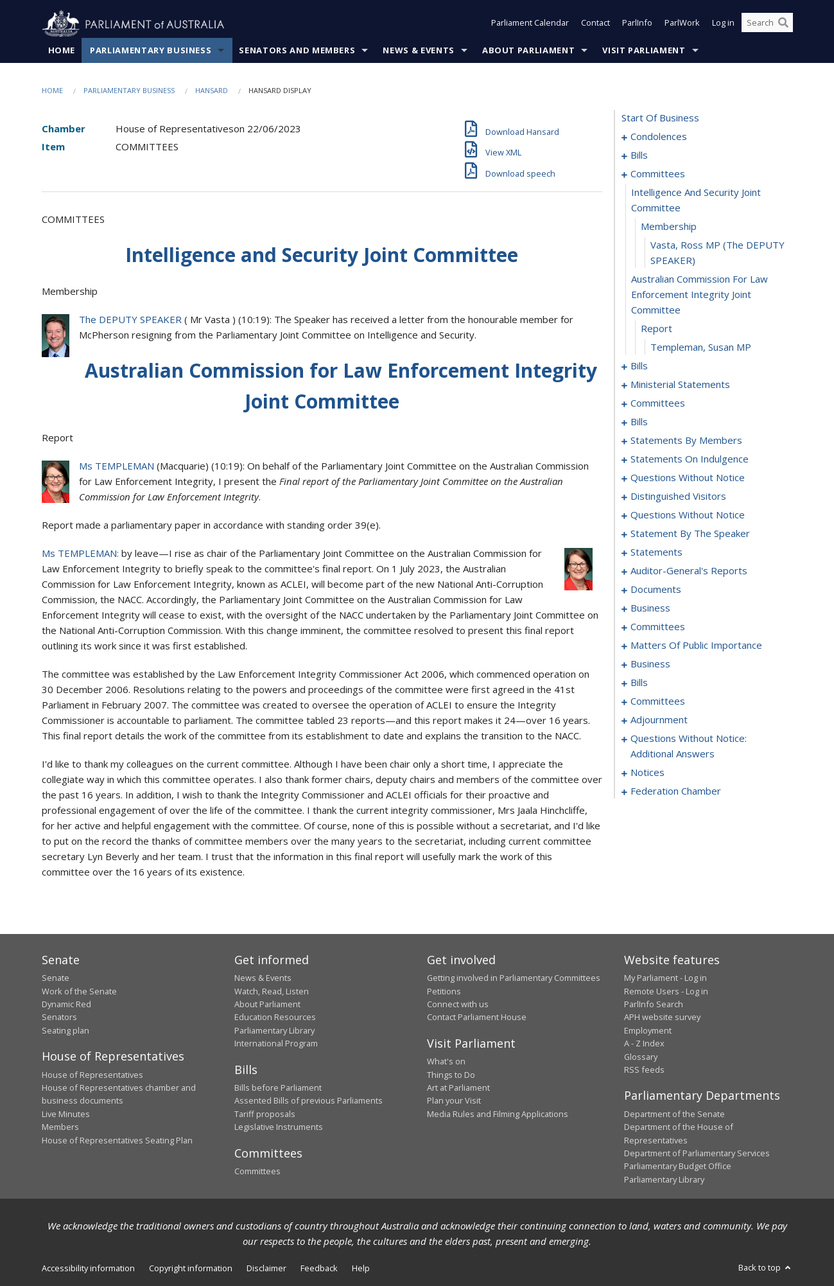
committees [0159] (657, 627)
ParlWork (682, 24)
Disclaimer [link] (266, 1268)
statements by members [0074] (686, 440)
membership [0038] (669, 226)
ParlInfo (637, 24)
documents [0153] (655, 589)
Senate (55, 978)
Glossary (640, 1056)
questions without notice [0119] (687, 477)
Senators (59, 1017)
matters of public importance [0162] (696, 645)
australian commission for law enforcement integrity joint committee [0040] (699, 295)
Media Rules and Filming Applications (497, 1114)
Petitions (444, 991)
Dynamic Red (66, 1004)
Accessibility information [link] (88, 1268)
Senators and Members (297, 51)
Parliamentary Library (274, 1030)
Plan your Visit (454, 1101)
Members (60, 1127)
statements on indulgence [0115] (689, 459)
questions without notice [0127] (687, 515)
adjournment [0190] (659, 720)
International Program (276, 1044)
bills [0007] (639, 155)
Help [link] (361, 1268)
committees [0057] (657, 403)
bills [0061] (639, 422)
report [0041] (656, 328)
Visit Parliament (643, 51)
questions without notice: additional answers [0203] (688, 746)
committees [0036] (657, 174)
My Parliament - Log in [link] (665, 978)
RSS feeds (644, 1070)
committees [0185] (657, 701)
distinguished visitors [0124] (678, 496)
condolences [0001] (658, 136)
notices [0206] (647, 772)
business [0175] (650, 664)
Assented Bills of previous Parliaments (308, 1101)
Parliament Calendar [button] (530, 24)
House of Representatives (92, 1074)
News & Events (418, 51)
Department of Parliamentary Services (697, 1153)
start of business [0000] (660, 118)
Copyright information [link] (190, 1268)
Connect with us (458, 1004)
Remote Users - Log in (666, 991)
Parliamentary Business (150, 51)
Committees (257, 1171)
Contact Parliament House (476, 1017)
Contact (595, 24)
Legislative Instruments (278, 1127)
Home (62, 51)
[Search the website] (767, 24)
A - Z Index (644, 1044)
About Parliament (528, 51)
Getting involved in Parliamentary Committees (513, 978)
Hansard (211, 91)
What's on (446, 1062)
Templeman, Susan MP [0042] (700, 347)
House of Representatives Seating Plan (117, 1140)
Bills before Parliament (278, 1088)
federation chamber (675, 791)
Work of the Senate (79, 991)
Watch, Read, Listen (271, 991)
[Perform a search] (783, 24)
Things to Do (451, 1074)
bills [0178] (639, 682)
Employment (648, 1030)
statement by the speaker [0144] (690, 533)
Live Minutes (66, 1114)
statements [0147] (656, 552)
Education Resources (275, 1017)
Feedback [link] (319, 1268)
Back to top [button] (765, 1268)
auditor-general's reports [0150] (688, 571)
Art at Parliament (458, 1088)
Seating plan (65, 1030)
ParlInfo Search (653, 1004)
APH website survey (662, 1017)
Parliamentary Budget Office (677, 1166)
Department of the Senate (674, 1114)
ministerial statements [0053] (680, 384)
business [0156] (650, 608)
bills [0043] (639, 366)
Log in (723, 24)
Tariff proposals (264, 1114)
